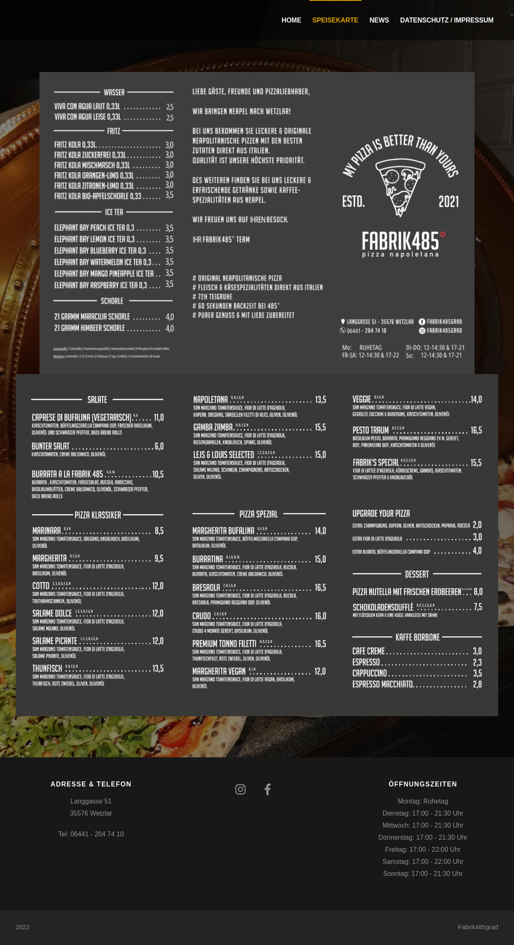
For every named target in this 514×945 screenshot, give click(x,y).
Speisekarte (335, 20)
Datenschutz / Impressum (447, 20)
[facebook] (269, 789)
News (379, 20)
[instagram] (242, 789)
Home (291, 20)
